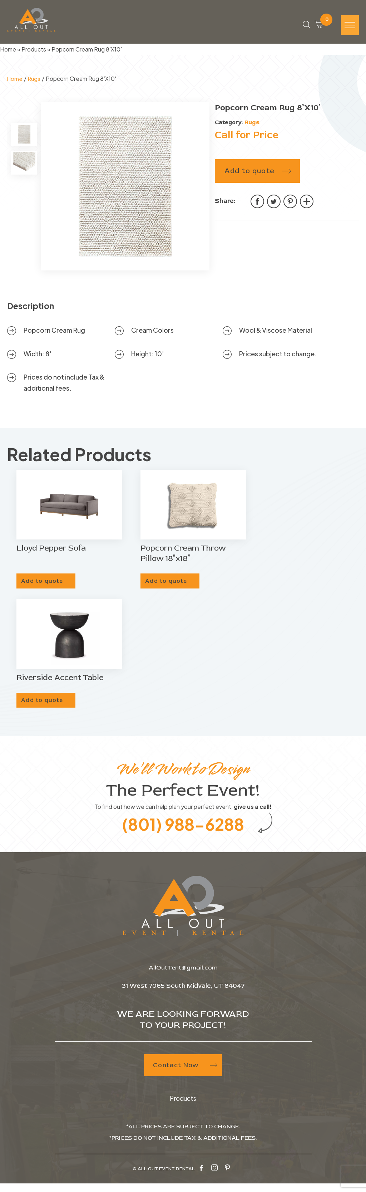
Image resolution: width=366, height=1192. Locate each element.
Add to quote (249, 174)
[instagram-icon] (214, 1177)
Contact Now (183, 1075)
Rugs (35, 82)
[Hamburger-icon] (350, 27)
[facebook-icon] (201, 1177)
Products (33, 53)
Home (8, 53)
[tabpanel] (125, 190)
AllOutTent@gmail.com (183, 977)
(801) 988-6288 (183, 831)
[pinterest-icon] (227, 1177)
